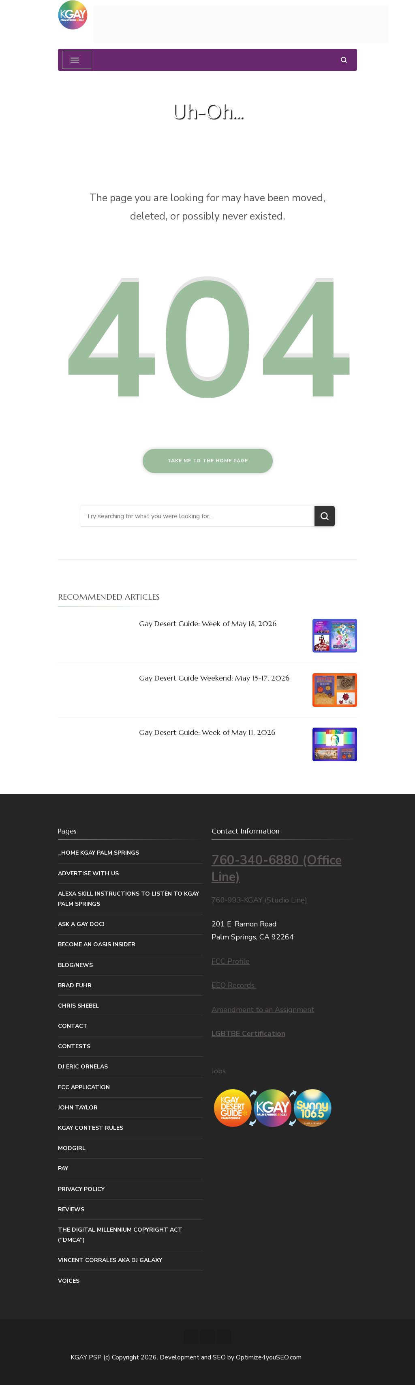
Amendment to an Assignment (263, 1010)
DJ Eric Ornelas (83, 1067)
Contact (73, 1026)
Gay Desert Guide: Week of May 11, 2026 (207, 732)
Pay (63, 1168)
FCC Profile (231, 961)
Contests (74, 1046)
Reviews (71, 1209)
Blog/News (75, 965)
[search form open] (344, 60)
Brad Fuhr (75, 985)
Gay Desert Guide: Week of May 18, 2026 (207, 623)
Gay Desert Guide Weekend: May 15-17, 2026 (214, 678)
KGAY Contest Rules (90, 1128)
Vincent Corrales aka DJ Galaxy (110, 1260)
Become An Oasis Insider (96, 944)
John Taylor (78, 1107)
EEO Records (234, 985)
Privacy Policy (81, 1189)
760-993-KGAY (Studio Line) (259, 900)
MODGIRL (72, 1148)
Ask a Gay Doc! (81, 924)
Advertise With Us (88, 873)
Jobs (219, 1071)
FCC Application (84, 1087)
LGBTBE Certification (248, 1033)
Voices (68, 1281)
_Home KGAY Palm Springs (98, 853)
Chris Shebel (78, 1006)
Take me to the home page (207, 460)
